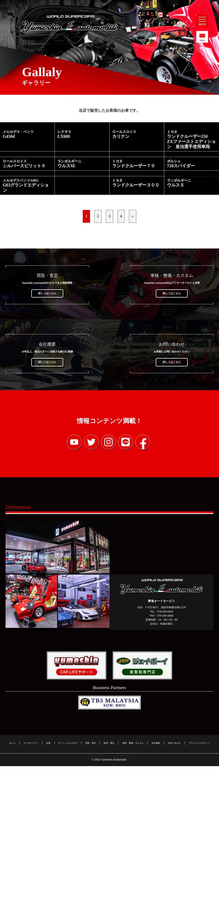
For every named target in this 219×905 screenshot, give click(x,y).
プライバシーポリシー (199, 881)
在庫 (48, 881)
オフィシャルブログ (67, 881)
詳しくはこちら (47, 434)
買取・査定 (90, 881)
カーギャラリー (31, 881)
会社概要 (155, 881)
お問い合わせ (174, 881)
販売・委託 (109, 881)
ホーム (12, 881)
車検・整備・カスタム (133, 881)
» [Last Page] (133, 357)
